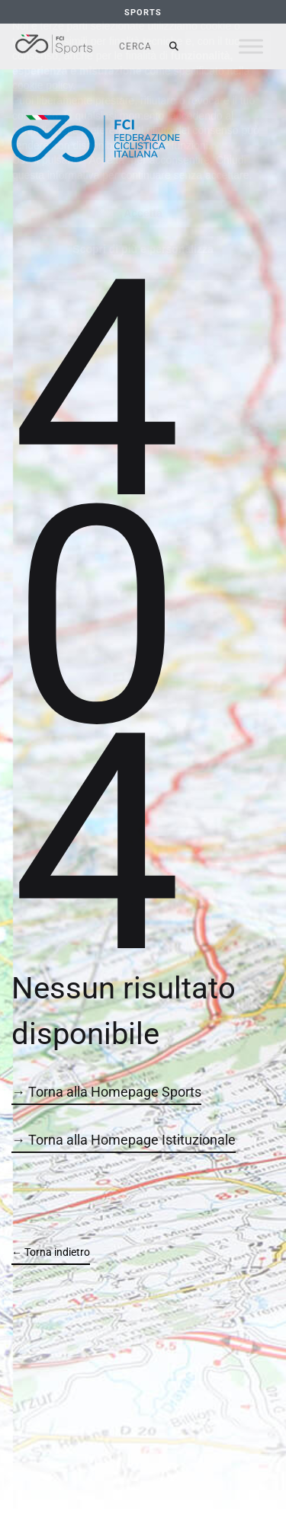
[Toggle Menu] (251, 46)
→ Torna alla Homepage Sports (106, 1092)
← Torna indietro (50, 1252)
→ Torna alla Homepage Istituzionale (123, 1140)
